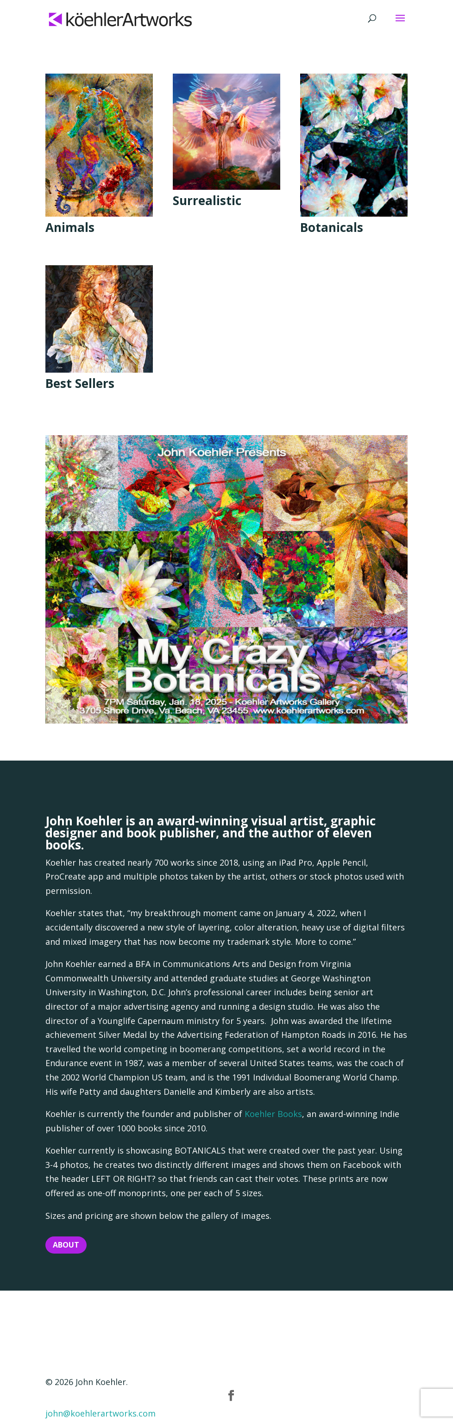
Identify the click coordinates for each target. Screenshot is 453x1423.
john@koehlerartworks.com (100, 1413)
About (66, 1245)
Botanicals (331, 227)
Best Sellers (79, 383)
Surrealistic (207, 200)
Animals (69, 227)
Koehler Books (273, 1113)
